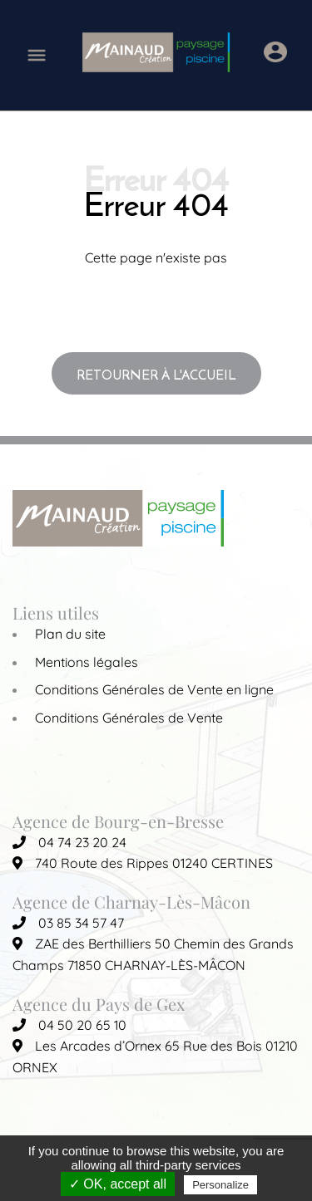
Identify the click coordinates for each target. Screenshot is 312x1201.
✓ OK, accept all (117, 1184)
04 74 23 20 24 (69, 842)
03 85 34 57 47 (68, 922)
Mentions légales (86, 662)
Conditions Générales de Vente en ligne (154, 689)
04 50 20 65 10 (69, 1025)
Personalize (220, 1185)
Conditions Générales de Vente (129, 717)
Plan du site (70, 633)
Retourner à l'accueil (156, 375)
